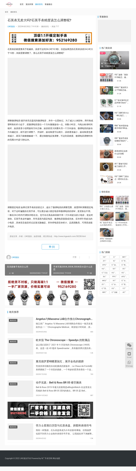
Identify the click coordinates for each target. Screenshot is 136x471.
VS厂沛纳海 (105, 269)
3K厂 (104, 277)
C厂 (114, 257)
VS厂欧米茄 (115, 273)
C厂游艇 (114, 292)
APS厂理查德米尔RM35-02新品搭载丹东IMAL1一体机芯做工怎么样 (106, 240)
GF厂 (114, 269)
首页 (22, 4)
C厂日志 (105, 273)
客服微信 (49, 4)
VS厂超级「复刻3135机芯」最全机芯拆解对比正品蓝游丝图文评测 (122, 207)
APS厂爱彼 (125, 277)
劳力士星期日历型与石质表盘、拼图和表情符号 (64, 429)
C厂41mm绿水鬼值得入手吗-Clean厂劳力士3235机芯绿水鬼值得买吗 (122, 224)
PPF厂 (114, 277)
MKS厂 (104, 281)
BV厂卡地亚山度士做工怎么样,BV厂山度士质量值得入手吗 (106, 207)
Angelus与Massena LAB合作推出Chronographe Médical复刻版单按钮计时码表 (64, 319)
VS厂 (104, 257)
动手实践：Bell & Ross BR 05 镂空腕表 (59, 385)
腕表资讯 (40, 4)
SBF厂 (124, 257)
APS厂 (104, 265)
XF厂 (114, 281)
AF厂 (124, 292)
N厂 (114, 261)
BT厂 (124, 269)
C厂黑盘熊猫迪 (125, 284)
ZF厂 (104, 261)
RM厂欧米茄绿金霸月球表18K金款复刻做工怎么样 (121, 128)
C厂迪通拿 (115, 265)
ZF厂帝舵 (105, 284)
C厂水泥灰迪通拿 (125, 281)
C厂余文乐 (115, 284)
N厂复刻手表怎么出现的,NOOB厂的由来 (106, 224)
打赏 (72, 257)
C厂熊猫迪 (125, 265)
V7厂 (124, 288)
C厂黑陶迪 (105, 288)
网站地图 (56, 463)
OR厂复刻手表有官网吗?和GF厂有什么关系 (121, 140)
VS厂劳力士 (125, 273)
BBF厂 (104, 292)
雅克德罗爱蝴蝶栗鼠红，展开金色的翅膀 (60, 363)
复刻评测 (30, 4)
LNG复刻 (11, 26)
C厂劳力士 (125, 261)
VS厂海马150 (115, 288)
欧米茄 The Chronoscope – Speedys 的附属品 (63, 341)
